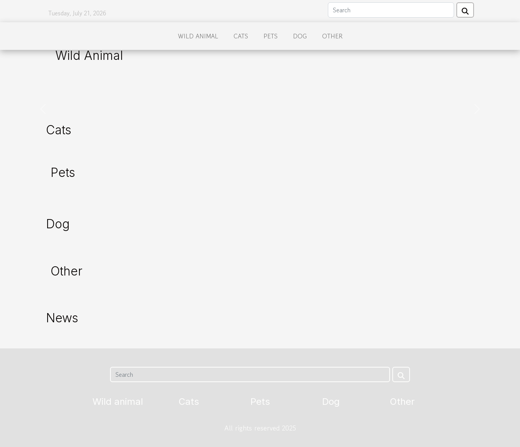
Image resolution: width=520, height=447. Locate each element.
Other (332, 36)
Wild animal (198, 36)
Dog (300, 36)
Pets (270, 36)
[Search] (391, 10)
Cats (241, 36)
